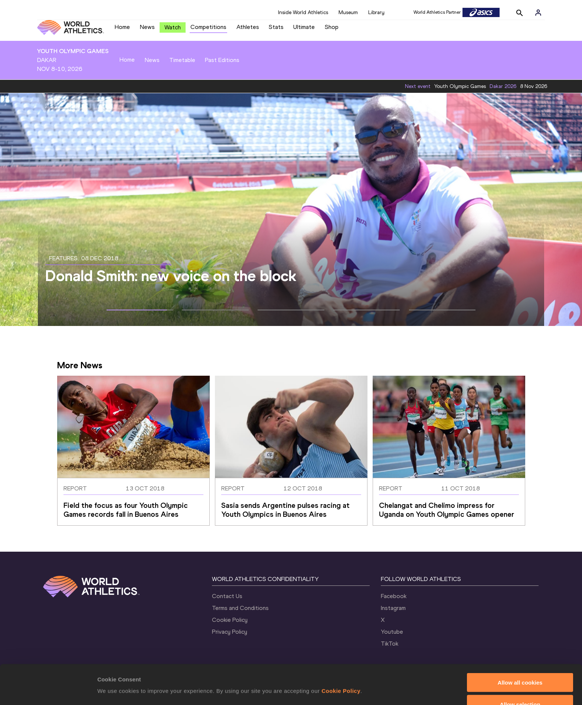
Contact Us (227, 596)
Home (122, 26)
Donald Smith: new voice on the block (170, 275)
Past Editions (222, 59)
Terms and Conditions (240, 607)
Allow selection (520, 665)
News (147, 26)
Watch (172, 27)
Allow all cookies (520, 643)
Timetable (182, 59)
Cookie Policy (340, 651)
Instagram (393, 607)
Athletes (247, 26)
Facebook (393, 596)
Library (376, 12)
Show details (389, 675)
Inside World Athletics (303, 12)
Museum (348, 12)
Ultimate (304, 26)
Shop (332, 26)
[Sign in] (538, 12)
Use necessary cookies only (520, 686)
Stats (276, 26)
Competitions (208, 26)
